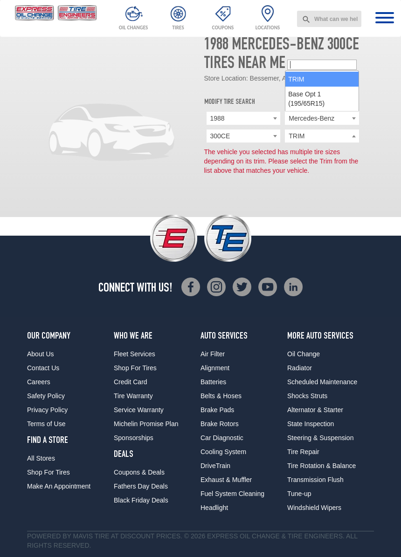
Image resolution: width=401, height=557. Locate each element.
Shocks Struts (307, 396)
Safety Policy (46, 396)
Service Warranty (139, 410)
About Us (40, 354)
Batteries (213, 382)
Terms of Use (46, 424)
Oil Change (303, 354)
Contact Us (43, 368)
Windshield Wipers (314, 507)
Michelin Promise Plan (146, 424)
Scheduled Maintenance (322, 382)
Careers (38, 382)
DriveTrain (215, 465)
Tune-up (299, 493)
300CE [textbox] (220, 136)
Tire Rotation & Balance (321, 465)
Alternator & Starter (315, 410)
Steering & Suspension (320, 438)
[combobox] (329, 19)
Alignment (214, 368)
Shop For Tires (48, 472)
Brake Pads (217, 410)
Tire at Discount (124, 536)
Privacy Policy (47, 410)
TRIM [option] (296, 151)
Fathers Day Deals (141, 486)
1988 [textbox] (217, 118)
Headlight (214, 507)
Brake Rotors (219, 424)
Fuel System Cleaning (232, 493)
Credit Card (130, 382)
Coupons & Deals (139, 472)
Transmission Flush (315, 479)
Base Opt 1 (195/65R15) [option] (306, 170)
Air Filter (212, 354)
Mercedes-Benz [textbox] (311, 118)
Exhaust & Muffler (226, 479)
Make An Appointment (58, 486)
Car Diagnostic (221, 438)
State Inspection (310, 424)
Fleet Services (134, 354)
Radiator (299, 368)
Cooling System (223, 451)
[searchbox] (322, 136)
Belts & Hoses (221, 396)
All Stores (41, 458)
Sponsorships (133, 438)
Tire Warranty (133, 396)
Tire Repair (303, 451)
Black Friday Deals (141, 500)
